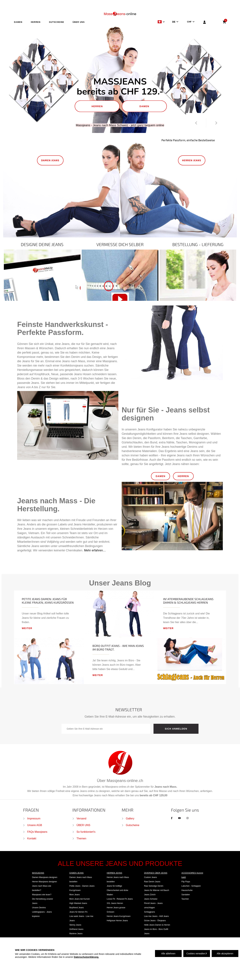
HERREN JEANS (191, 160)
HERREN (35, 22)
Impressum (33, 818)
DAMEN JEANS (50, 160)
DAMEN (18, 22)
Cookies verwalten (196, 953)
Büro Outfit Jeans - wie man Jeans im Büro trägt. (118, 647)
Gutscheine (132, 825)
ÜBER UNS (79, 22)
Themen (81, 838)
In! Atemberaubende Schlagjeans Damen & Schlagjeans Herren (188, 600)
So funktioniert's (85, 831)
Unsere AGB (34, 825)
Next (216, 123)
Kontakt (31, 838)
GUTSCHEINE (56, 22)
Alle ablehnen (168, 953)
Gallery (130, 818)
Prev (196, 123)
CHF (189, 21)
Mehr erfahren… (95, 550)
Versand (81, 818)
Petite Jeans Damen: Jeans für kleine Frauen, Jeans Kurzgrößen (48, 600)
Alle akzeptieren (225, 953)
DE (173, 21)
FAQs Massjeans (37, 831)
